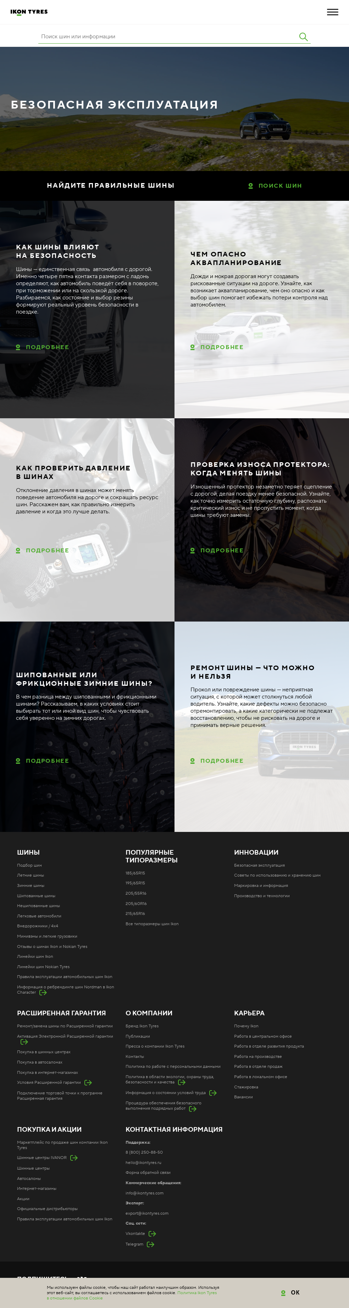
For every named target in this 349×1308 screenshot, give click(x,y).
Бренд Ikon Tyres (142, 1026)
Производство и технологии (262, 896)
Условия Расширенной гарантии (49, 1082)
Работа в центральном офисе (263, 1036)
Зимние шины (30, 885)
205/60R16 (136, 903)
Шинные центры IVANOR (42, 1157)
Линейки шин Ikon (35, 956)
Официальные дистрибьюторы (47, 1209)
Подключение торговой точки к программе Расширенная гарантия (60, 1096)
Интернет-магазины (36, 1188)
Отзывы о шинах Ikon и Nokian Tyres (52, 946)
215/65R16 (135, 913)
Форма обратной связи (148, 1172)
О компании (149, 1013)
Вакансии (243, 1097)
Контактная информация (174, 1130)
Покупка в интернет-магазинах (47, 1072)
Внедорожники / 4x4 (37, 926)
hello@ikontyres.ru (143, 1162)
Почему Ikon (246, 1026)
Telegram (134, 1244)
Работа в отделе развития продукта (269, 1046)
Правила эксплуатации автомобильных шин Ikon (64, 976)
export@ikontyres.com (147, 1213)
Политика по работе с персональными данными (173, 1066)
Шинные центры (33, 1168)
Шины (28, 853)
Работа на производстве (258, 1056)
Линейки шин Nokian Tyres (43, 967)
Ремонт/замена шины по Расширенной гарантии (65, 1026)
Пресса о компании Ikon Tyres (155, 1046)
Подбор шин (29, 865)
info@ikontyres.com (145, 1193)
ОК (295, 1293)
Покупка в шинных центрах (44, 1052)
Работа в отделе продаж (258, 1066)
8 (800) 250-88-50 (144, 1152)
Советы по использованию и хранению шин (277, 875)
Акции (23, 1199)
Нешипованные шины (38, 906)
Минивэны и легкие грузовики (47, 936)
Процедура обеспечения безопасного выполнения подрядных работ (163, 1105)
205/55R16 (136, 893)
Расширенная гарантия (61, 1013)
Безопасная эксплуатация (259, 865)
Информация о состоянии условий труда (166, 1092)
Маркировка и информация (261, 885)
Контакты (135, 1056)
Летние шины (30, 875)
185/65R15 (135, 873)
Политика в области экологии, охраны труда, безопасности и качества (170, 1079)
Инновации (256, 853)
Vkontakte (135, 1233)
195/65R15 (135, 883)
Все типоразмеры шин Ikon (152, 924)
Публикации (138, 1036)
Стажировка (246, 1087)
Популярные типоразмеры (152, 857)
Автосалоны (29, 1178)
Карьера (249, 1013)
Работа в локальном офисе (260, 1077)
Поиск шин (280, 185)
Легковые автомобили (39, 916)
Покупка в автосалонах (39, 1062)
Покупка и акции (49, 1130)
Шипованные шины (36, 896)
